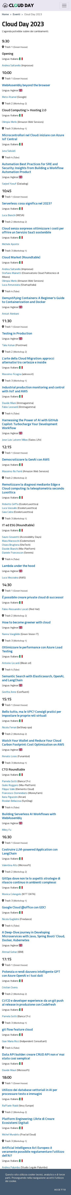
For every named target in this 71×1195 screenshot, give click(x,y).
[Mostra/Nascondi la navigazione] (64, 5)
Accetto (60, 1189)
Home (5, 14)
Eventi (16, 14)
